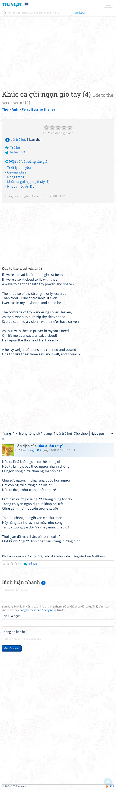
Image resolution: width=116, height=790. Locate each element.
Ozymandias (16, 172)
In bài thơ (17, 152)
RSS (110, 786)
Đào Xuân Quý (51, 445)
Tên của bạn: (11, 616)
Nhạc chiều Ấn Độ (21, 186)
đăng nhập (50, 610)
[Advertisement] (58, 52)
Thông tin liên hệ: (14, 632)
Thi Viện (11, 4)
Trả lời (15, 147)
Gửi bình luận (11, 648)
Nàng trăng (16, 177)
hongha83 (26, 196)
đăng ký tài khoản (30, 610)
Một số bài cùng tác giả (26, 162)
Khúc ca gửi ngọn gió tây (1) (28, 181)
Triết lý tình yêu (19, 167)
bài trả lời (15, 139)
